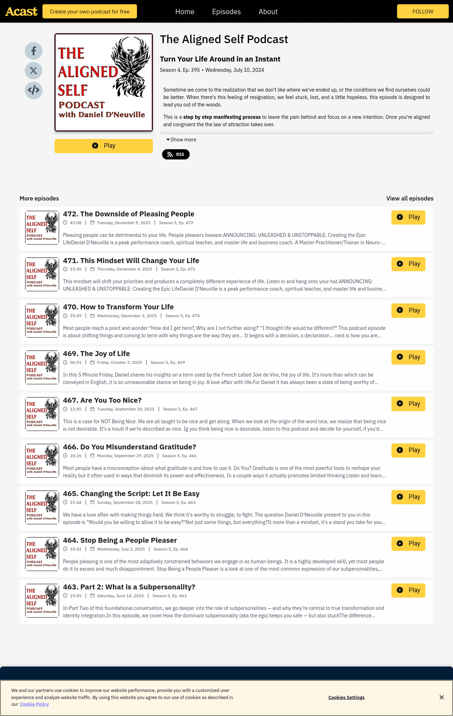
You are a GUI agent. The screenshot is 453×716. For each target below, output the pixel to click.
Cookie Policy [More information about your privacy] (34, 709)
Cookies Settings (346, 702)
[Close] (441, 702)
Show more (181, 139)
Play (103, 145)
